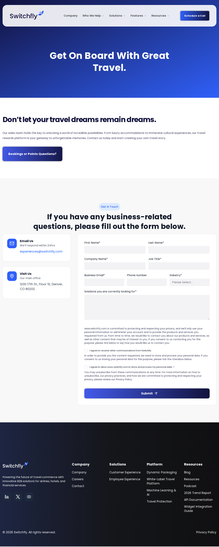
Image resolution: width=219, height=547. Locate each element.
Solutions (117, 16)
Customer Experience (125, 473)
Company (71, 16)
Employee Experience (124, 480)
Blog (187, 473)
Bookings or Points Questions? (33, 154)
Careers (77, 480)
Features (139, 16)
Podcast (190, 487)
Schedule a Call (194, 15)
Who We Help (93, 16)
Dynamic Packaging (162, 473)
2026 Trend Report (197, 493)
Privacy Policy (206, 533)
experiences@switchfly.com (41, 252)
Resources (160, 16)
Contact (78, 487)
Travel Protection (159, 502)
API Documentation (198, 500)
